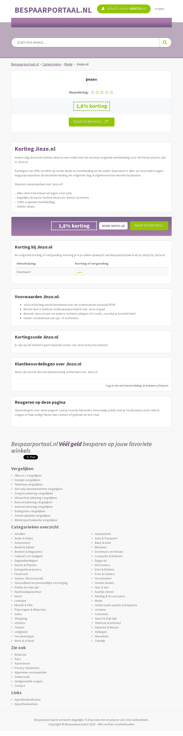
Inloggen (159, 8)
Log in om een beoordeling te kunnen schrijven (137, 385)
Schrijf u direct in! (124, 8)
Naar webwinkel (91, 121)
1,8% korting (91, 105)
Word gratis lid (113, 226)
